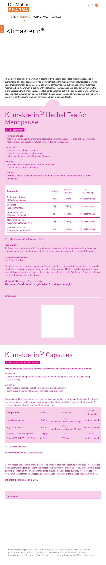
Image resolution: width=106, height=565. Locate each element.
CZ (89, 5)
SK (93, 5)
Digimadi (20, 555)
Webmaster (29, 555)
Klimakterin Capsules (39, 355)
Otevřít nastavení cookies (86, 555)
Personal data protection (66, 555)
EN (96, 5)
